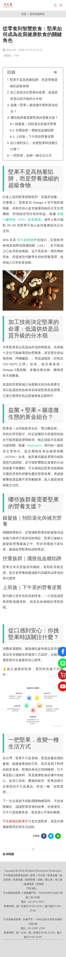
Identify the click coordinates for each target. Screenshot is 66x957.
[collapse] (55, 72)
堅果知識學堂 (37, 13)
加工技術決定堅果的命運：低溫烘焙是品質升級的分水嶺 (34, 95)
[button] (55, 5)
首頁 (23, 13)
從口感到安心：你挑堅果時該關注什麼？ (34, 146)
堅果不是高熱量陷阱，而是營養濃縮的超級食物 (33, 83)
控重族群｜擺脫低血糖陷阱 (35, 130)
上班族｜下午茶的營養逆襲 (35, 136)
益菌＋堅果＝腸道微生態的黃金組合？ (34, 108)
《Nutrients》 (34, 445)
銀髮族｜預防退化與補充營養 (35, 124)
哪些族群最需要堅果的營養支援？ (34, 117)
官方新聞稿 (25, 240)
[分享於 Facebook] (44, 836)
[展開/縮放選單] (60, 5)
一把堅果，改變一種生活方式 (31, 155)
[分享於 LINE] (58, 836)
